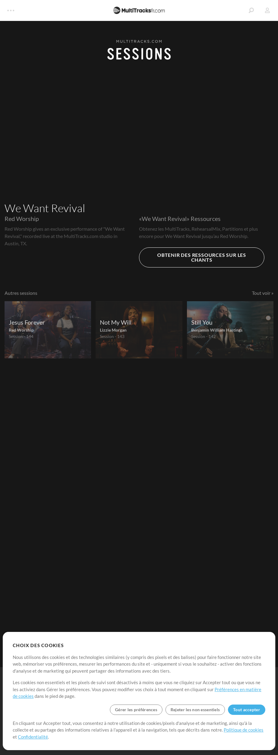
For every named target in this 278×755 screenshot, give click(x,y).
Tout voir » (262, 293)
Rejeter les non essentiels (195, 709)
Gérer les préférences (136, 709)
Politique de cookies (243, 730)
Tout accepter (246, 709)
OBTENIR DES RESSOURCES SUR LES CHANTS (201, 257)
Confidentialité (33, 736)
